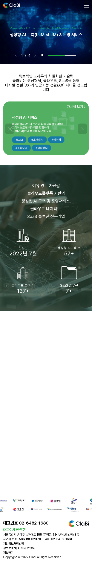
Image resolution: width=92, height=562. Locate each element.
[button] (15, 55)
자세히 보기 (76, 107)
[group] (46, 32)
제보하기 (8, 552)
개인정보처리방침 (13, 543)
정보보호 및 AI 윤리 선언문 (19, 548)
